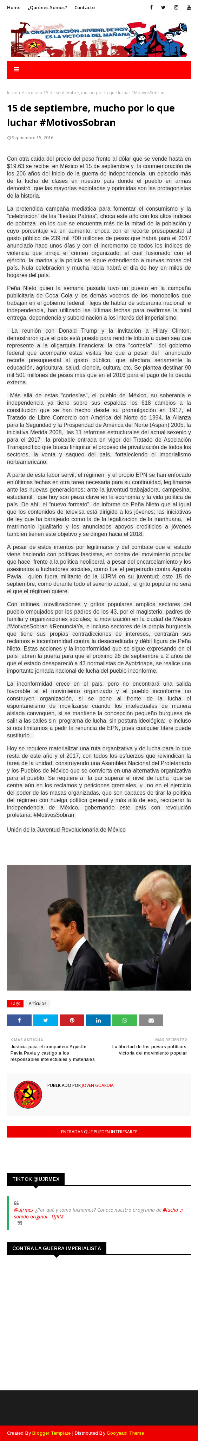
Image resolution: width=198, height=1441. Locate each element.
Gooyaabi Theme (125, 1433)
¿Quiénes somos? (47, 7)
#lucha (170, 1209)
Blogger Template (51, 1433)
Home (14, 7)
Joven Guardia (97, 1085)
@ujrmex (24, 1209)
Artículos (30, 93)
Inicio (12, 93)
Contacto (84, 7)
